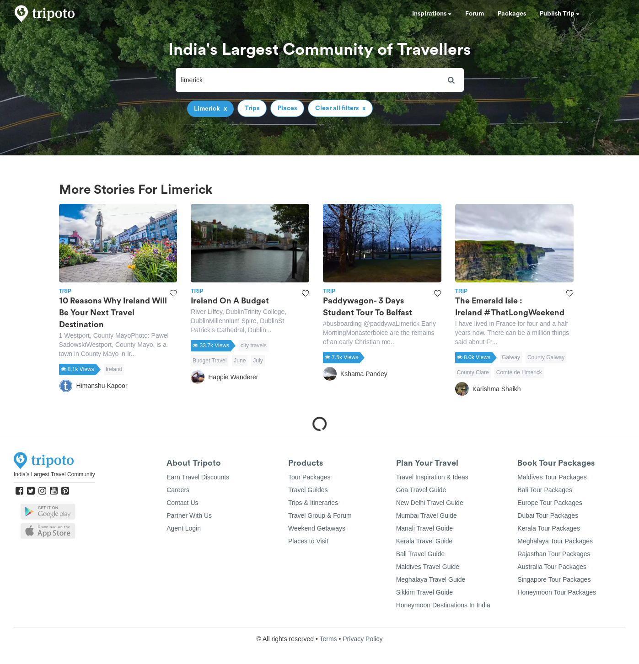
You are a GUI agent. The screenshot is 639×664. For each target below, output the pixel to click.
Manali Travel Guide (424, 528)
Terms (328, 639)
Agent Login (183, 528)
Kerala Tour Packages (548, 528)
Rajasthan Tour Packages (553, 554)
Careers (177, 490)
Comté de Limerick (519, 372)
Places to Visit (308, 541)
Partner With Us (189, 515)
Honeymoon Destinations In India (443, 605)
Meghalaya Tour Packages (555, 541)
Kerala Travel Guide (424, 541)
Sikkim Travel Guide (424, 592)
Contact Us (182, 502)
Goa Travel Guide (421, 490)
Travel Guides (308, 490)
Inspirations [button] (431, 14)
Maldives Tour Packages (551, 477)
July (258, 360)
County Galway (545, 357)
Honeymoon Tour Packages (556, 592)
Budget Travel (209, 360)
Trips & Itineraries (313, 502)
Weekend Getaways (316, 528)
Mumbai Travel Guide (426, 515)
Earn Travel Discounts (197, 477)
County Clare (473, 372)
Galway (511, 357)
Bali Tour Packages (544, 490)
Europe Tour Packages (549, 502)
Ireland (114, 369)
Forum (474, 14)
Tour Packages (309, 477)
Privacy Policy (362, 639)
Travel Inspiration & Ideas (432, 477)
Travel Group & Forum (320, 515)
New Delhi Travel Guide (429, 502)
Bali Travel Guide (420, 554)
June (240, 360)
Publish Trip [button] (560, 14)
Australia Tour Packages (551, 566)
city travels (254, 345)
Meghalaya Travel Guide (431, 579)
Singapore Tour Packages (554, 579)
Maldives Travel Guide (428, 566)
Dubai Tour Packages (547, 515)
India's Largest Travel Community (54, 474)
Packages (512, 14)
